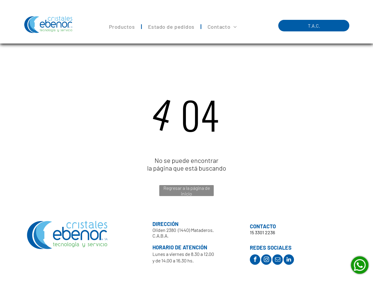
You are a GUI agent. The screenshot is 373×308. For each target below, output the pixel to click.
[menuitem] (122, 27)
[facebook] (255, 260)
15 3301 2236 (262, 232)
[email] (277, 260)
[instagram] (266, 260)
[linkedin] (289, 260)
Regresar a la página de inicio (186, 190)
